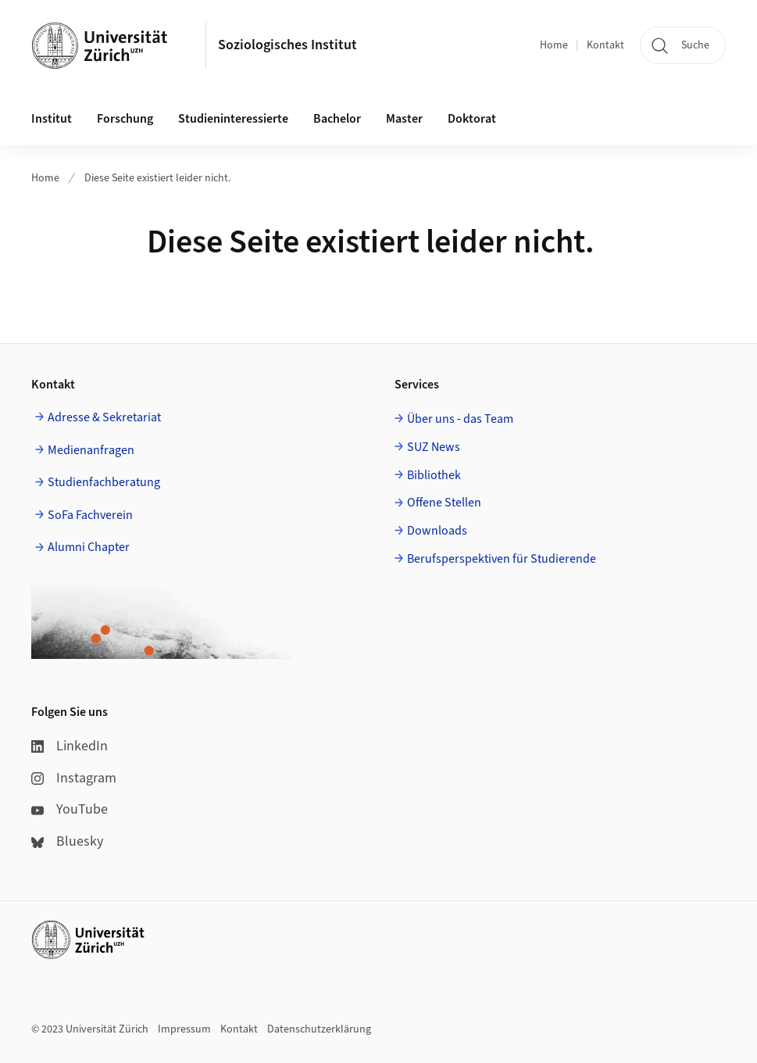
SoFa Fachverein (90, 515)
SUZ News (433, 447)
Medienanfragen (91, 450)
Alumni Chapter (89, 547)
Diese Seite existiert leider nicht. (157, 178)
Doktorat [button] (472, 118)
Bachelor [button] (337, 118)
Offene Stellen (444, 502)
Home (554, 45)
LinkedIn (69, 746)
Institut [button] (51, 118)
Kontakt (605, 45)
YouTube (69, 809)
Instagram (73, 778)
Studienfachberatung (104, 482)
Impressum (184, 1029)
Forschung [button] (125, 118)
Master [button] (404, 118)
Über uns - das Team (460, 419)
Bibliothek (434, 475)
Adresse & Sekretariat (104, 417)
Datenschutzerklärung (319, 1029)
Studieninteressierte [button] (233, 118)
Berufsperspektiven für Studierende (501, 558)
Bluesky (67, 841)
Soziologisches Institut (287, 45)
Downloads (437, 530)
